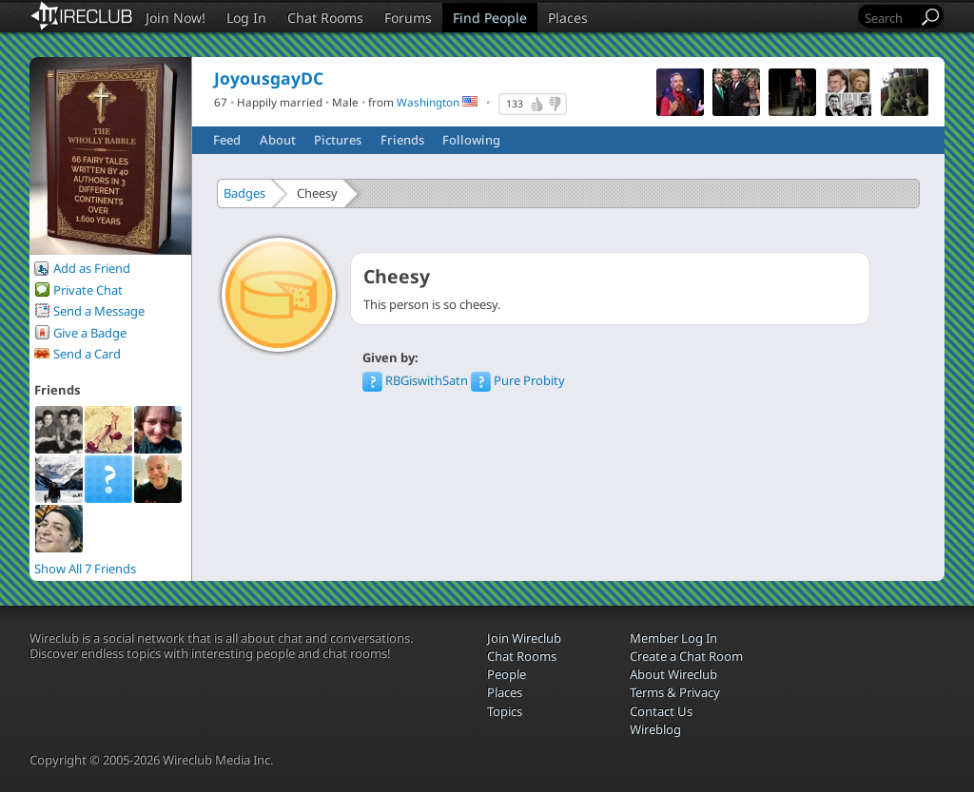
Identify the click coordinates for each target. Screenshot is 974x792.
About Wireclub (673, 674)
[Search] (889, 17)
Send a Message (99, 310)
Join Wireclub (524, 638)
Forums (408, 18)
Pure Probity (518, 380)
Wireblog (655, 729)
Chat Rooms (325, 18)
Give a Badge (90, 332)
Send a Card (87, 353)
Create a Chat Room (686, 656)
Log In (246, 18)
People (506, 674)
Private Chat (88, 290)
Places (568, 18)
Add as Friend (91, 268)
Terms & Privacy (675, 692)
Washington (428, 101)
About (278, 139)
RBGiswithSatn (416, 380)
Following (471, 139)
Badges (244, 193)
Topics (504, 711)
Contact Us (661, 711)
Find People (490, 18)
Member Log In (673, 638)
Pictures (337, 139)
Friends (402, 139)
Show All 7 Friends (85, 568)
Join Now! (175, 18)
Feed (227, 139)
